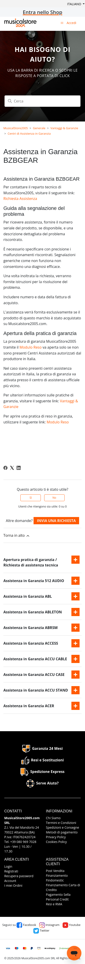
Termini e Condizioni (61, 823)
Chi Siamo (53, 818)
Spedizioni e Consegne (62, 827)
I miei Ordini (13, 885)
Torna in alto (16, 535)
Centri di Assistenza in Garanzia (29, 133)
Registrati (11, 871)
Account (10, 881)
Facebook (26, 925)
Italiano (74, 4)
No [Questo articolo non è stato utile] (54, 498)
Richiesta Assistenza (20, 198)
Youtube (71, 925)
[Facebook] (5, 468)
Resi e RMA (54, 904)
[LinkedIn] (19, 468)
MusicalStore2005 (15, 128)
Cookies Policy (56, 842)
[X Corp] (12, 468)
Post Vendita (55, 871)
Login (8, 866)
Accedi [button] (71, 23)
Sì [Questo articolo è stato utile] (31, 498)
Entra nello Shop (42, 12)
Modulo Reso (30, 347)
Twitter (41, 930)
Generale (39, 128)
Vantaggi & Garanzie (64, 128)
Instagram (49, 925)
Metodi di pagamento (62, 832)
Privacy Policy (56, 837)
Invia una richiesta (56, 520)
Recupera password (19, 876)
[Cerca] (42, 101)
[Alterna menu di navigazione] (62, 22)
